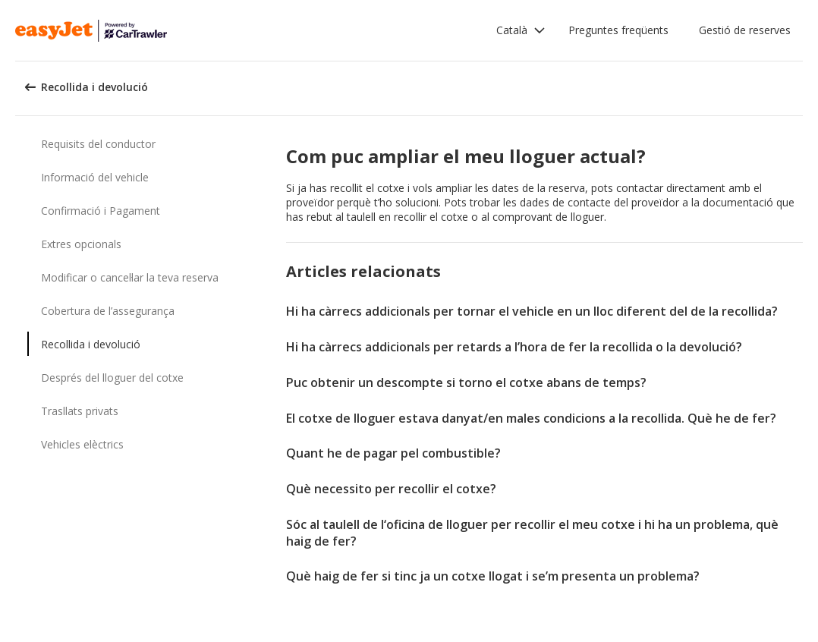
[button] (521, 30)
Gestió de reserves (745, 30)
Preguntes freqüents (618, 30)
